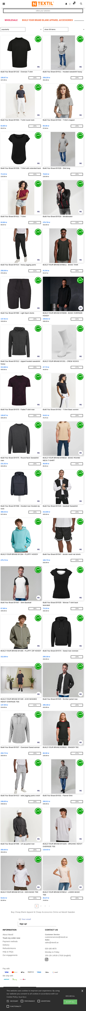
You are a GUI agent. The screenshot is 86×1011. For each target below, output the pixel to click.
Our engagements (10, 955)
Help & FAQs (8, 952)
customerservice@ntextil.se (56, 937)
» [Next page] (49, 906)
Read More (22, 997)
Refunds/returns (9, 948)
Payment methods (10, 941)
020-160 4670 (50, 949)
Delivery (6, 945)
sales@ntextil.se (51, 942)
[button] (66, 4)
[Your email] (37, 919)
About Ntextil (8, 935)
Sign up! (23, 924)
